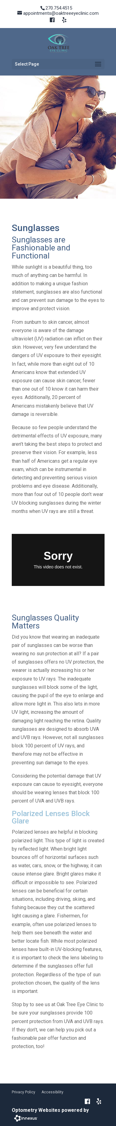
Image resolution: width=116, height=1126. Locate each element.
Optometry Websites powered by (50, 1110)
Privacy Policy (23, 1092)
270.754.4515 (58, 8)
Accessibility (52, 1092)
